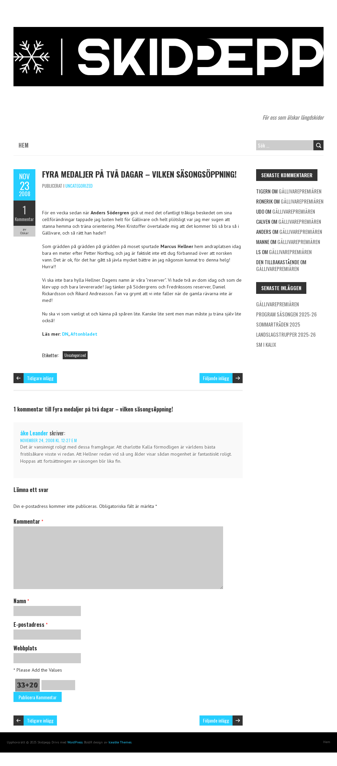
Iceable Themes (120, 742)
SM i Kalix (266, 344)
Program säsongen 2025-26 (286, 314)
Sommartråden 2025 (278, 324)
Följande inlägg (216, 377)
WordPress (75, 742)
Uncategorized (79, 185)
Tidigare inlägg (40, 377)
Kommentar (24, 219)
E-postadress (30, 624)
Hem (24, 145)
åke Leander (34, 433)
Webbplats (25, 648)
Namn (21, 601)
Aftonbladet (83, 334)
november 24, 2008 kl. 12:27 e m (48, 440)
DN (65, 334)
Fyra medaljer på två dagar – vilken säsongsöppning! (139, 174)
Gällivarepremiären (300, 191)
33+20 (27, 685)
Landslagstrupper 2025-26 (286, 334)
